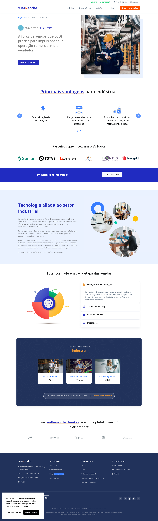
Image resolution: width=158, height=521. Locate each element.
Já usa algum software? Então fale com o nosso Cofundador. (79, 396)
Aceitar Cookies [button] (31, 512)
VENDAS (100, 2)
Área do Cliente (120, 2)
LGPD (83, 470)
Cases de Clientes (55, 470)
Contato (134, 2)
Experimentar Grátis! (130, 8)
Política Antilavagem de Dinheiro (92, 478)
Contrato (84, 465)
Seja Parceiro (101, 8)
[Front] (27, 8)
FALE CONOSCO (112, 174)
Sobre (112, 8)
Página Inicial (22, 17)
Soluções (70, 8)
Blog (57, 474)
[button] (110, 285)
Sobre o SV (53, 465)
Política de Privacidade (89, 474)
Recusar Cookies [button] (14, 512)
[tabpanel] (40, 114)
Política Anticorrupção (88, 482)
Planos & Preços (85, 8)
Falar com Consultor (28, 62)
